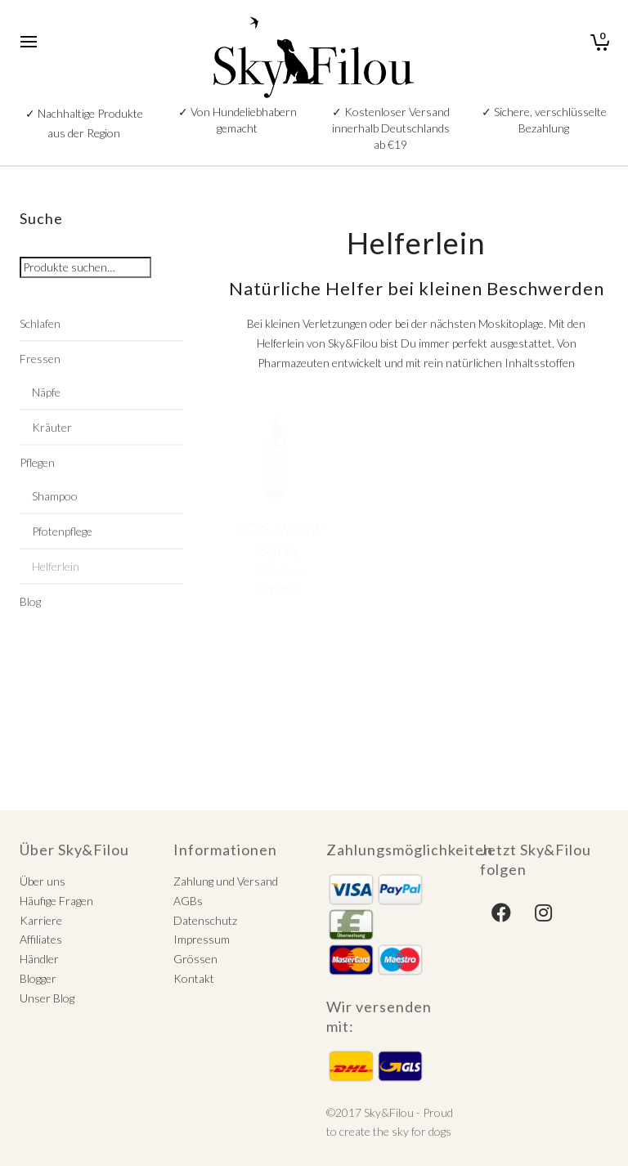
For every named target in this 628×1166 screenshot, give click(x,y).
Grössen (195, 959)
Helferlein (55, 566)
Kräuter (52, 427)
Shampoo (55, 496)
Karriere (41, 920)
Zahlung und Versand (225, 881)
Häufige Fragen (56, 901)
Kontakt (193, 978)
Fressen (40, 358)
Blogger (38, 978)
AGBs (188, 901)
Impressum (201, 939)
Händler (39, 959)
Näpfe (46, 392)
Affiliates (41, 939)
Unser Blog (47, 998)
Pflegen (37, 462)
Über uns (42, 881)
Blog (30, 601)
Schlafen (40, 323)
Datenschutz (205, 920)
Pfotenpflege (62, 531)
